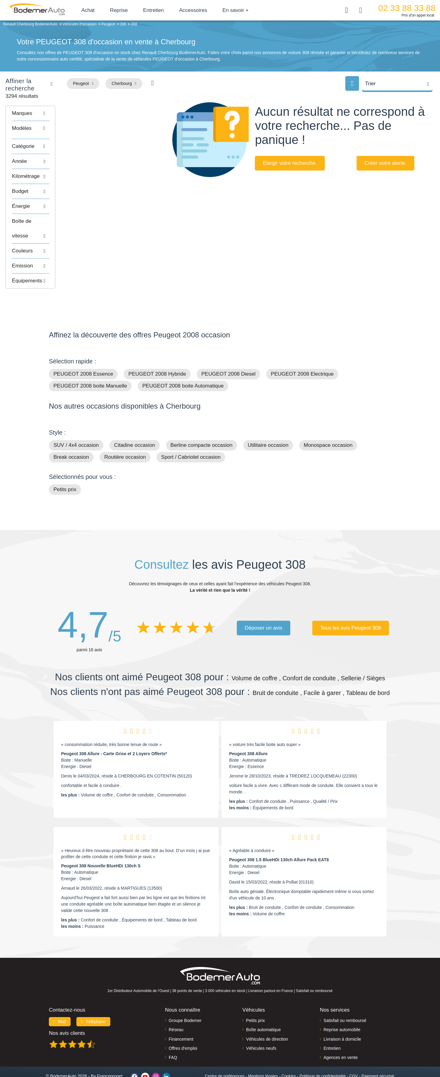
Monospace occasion (328, 421)
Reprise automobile (342, 1005)
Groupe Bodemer (185, 996)
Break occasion (71, 433)
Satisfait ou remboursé (345, 996)
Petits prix (64, 465)
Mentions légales (263, 1051)
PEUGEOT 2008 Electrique (302, 350)
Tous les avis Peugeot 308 (350, 603)
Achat (100, 10)
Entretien (166, 10)
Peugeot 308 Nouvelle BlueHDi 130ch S (101, 841)
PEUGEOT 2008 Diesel (228, 350)
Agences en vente (341, 1033)
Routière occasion (125, 433)
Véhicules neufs (261, 1023)
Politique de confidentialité (322, 1051)
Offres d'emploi (183, 1023)
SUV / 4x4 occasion (76, 421)
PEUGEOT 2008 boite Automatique (183, 362)
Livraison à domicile (342, 1014)
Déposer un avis (263, 603)
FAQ (173, 1033)
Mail (59, 997)
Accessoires (206, 10)
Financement (181, 1014)
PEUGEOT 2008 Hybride (157, 350)
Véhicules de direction (267, 1014)
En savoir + (248, 10)
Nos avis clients (67, 1009)
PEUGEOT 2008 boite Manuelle (90, 362)
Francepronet (110, 1051)
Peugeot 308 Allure (248, 729)
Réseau (176, 1005)
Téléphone (93, 997)
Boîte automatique (263, 1005)
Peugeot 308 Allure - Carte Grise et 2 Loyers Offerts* (114, 729)
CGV (353, 1051)
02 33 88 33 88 (406, 8)
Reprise (131, 10)
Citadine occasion (134, 421)
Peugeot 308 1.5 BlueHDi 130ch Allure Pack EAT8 (279, 835)
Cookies (288, 1051)
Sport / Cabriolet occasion (191, 433)
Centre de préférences (224, 1051)
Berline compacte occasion (201, 421)
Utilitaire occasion (268, 421)
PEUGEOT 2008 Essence (83, 350)
